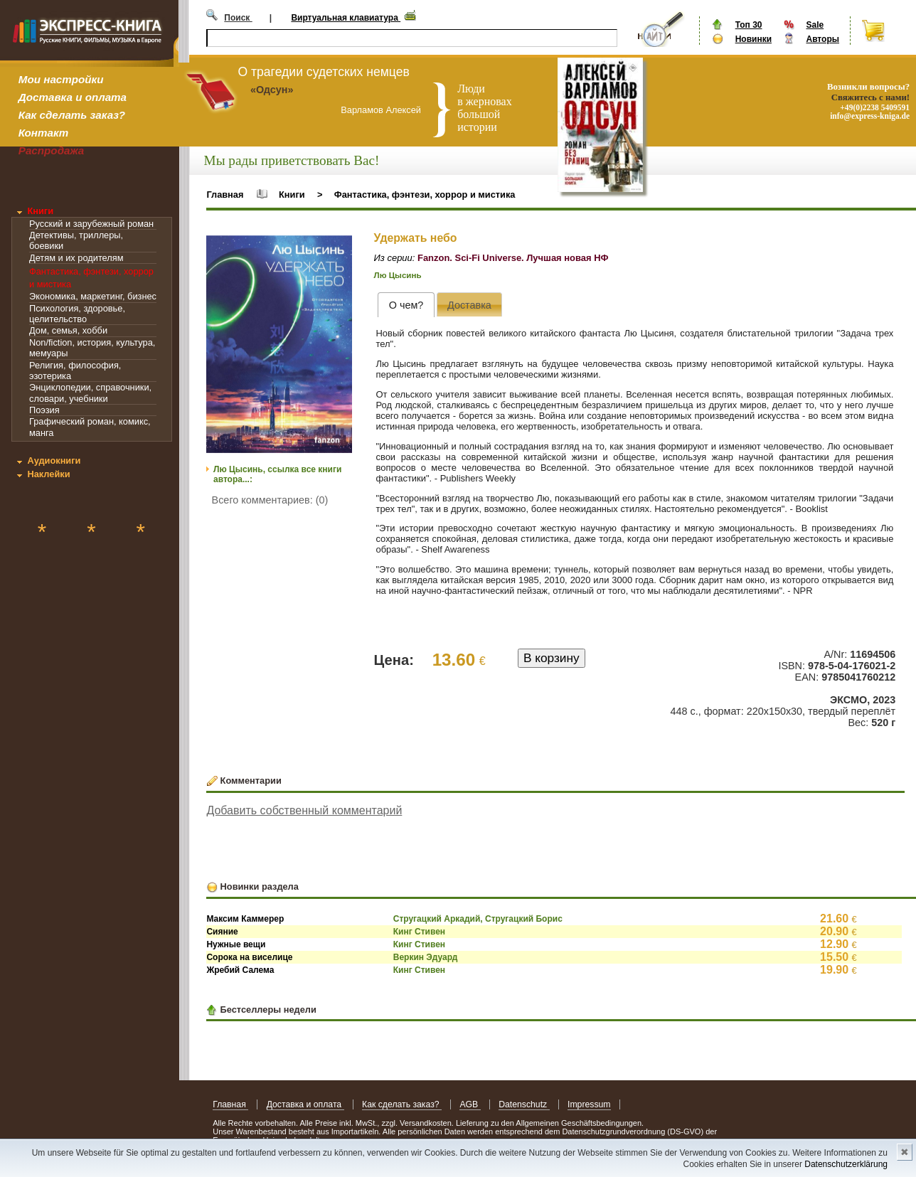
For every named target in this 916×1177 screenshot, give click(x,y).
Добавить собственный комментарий (304, 810)
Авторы (822, 39)
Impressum (589, 1104)
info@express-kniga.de (870, 116)
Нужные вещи (235, 944)
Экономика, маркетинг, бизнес (92, 296)
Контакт (43, 133)
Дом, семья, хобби (68, 330)
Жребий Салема (240, 970)
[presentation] (405, 304)
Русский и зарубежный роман (91, 223)
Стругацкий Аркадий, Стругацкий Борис (478, 919)
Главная (224, 194)
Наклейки (48, 474)
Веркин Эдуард (425, 957)
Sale (815, 25)
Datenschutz (524, 1104)
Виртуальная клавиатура (345, 18)
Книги (40, 211)
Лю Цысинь (398, 275)
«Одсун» (272, 89)
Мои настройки (61, 79)
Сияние (222, 932)
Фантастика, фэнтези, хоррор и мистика (425, 194)
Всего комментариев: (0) (270, 500)
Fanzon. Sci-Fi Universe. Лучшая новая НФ (513, 257)
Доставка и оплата (72, 97)
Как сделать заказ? (71, 115)
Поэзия (44, 410)
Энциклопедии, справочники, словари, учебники (90, 392)
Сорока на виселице (249, 957)
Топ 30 (748, 25)
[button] (339, 248)
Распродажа (51, 150)
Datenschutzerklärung (846, 1164)
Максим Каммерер (245, 919)
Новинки (753, 39)
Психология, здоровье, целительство (77, 313)
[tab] (406, 304)
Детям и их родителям (76, 257)
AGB (469, 1104)
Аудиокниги (53, 460)
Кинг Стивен (419, 932)
